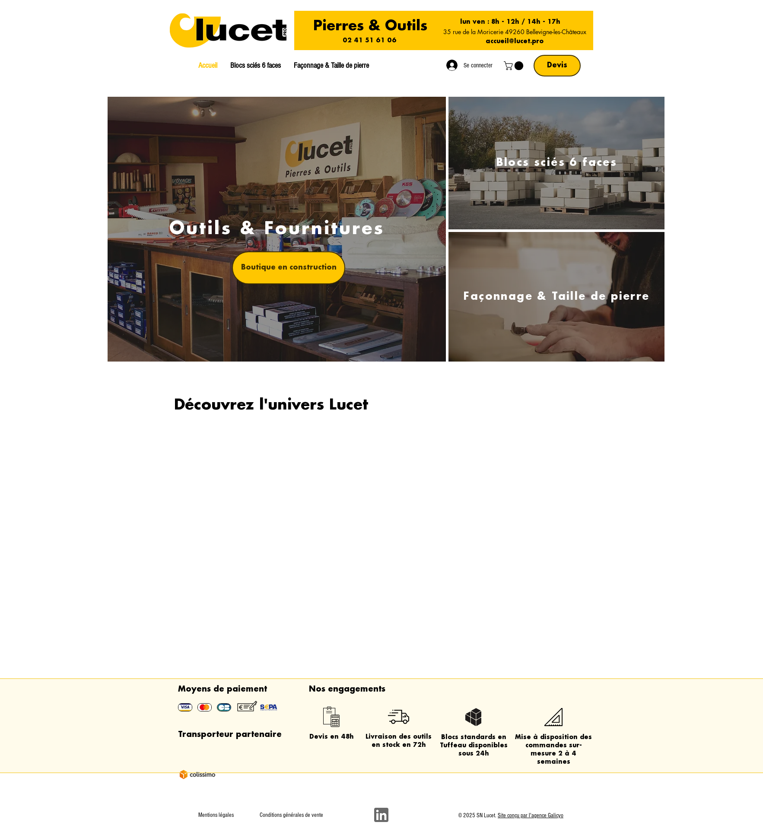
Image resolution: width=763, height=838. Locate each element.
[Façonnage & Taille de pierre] (556, 297)
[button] (514, 65)
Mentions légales (216, 815)
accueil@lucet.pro (515, 41)
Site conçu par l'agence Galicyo (530, 815)
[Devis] (557, 65)
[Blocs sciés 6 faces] (556, 163)
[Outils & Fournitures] (277, 229)
